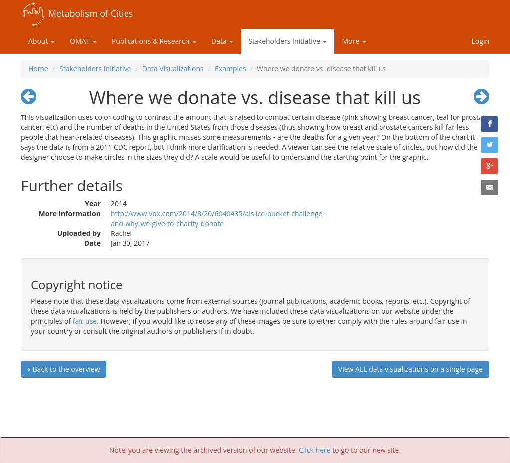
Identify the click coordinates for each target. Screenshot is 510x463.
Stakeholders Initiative (287, 41)
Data (222, 41)
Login (480, 41)
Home (38, 68)
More (354, 41)
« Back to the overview (63, 369)
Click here (315, 450)
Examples (230, 68)
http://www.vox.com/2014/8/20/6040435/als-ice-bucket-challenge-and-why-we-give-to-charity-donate (218, 218)
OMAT (83, 41)
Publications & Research (154, 41)
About (41, 41)
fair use (85, 321)
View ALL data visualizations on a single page (410, 369)
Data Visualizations (173, 68)
